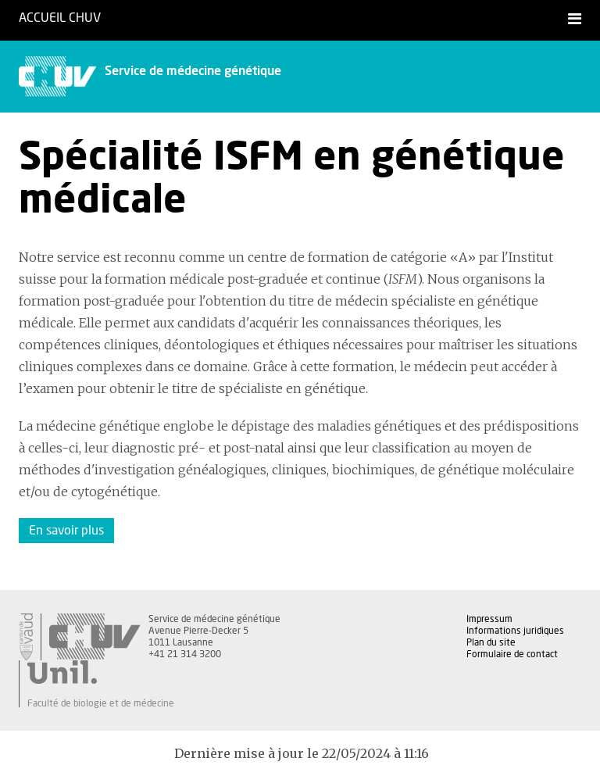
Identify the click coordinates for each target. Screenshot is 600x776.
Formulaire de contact (512, 654)
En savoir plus (66, 530)
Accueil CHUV (60, 18)
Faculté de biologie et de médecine (100, 703)
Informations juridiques (515, 630)
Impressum (489, 619)
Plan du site (491, 642)
